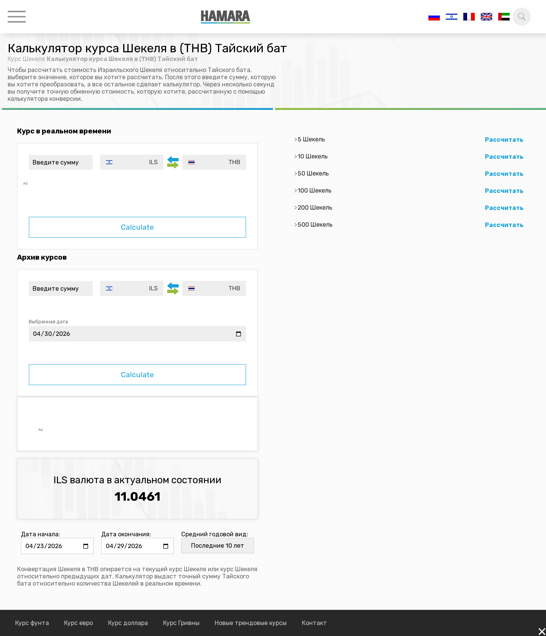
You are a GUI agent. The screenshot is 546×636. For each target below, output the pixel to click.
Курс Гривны (181, 623)
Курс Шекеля (26, 59)
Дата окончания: (126, 534)
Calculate (137, 227)
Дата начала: (40, 534)
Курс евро (78, 623)
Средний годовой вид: (214, 534)
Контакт (314, 623)
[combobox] (132, 162)
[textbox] (132, 162)
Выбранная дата (48, 321)
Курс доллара (128, 623)
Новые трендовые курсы (251, 623)
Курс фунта (32, 623)
